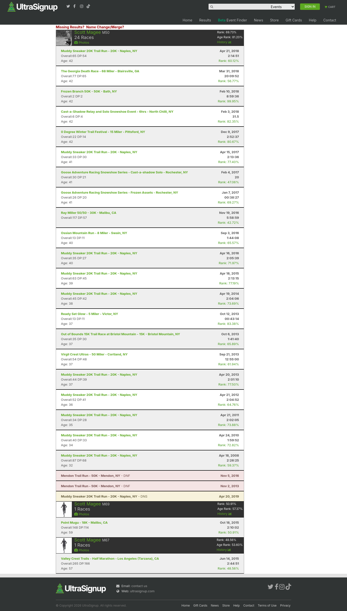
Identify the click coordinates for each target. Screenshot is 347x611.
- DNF (95, 476)
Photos (81, 42)
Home (187, 20)
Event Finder (232, 20)
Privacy (285, 605)
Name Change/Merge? (105, 27)
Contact (329, 20)
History (224, 42)
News (258, 20)
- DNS (104, 496)
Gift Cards (294, 20)
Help (312, 20)
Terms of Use (267, 605)
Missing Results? (70, 27)
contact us (139, 586)
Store (274, 20)
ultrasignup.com (142, 591)
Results (205, 20)
